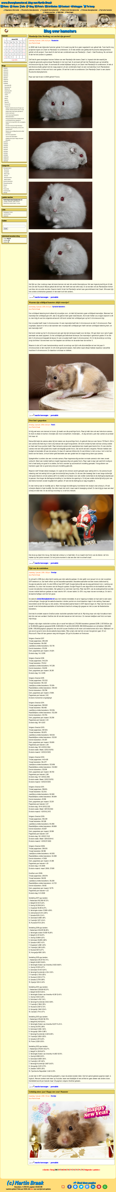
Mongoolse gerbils (7, 183)
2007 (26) (5, 160)
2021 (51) (5, 77)
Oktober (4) (7, 89)
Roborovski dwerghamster (70, 10)
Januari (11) (7, 106)
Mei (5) (6, 98)
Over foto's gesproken (11, 134)
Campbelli (6, 171)
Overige (5, 192)
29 (5, 57)
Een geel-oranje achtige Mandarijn (14, 125)
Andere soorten (50, 12)
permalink (54, 297)
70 (68, 1170)
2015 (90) (5, 145)
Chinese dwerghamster (90, 10)
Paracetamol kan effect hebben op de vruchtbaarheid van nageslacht (15, 119)
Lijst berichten (7, 214)
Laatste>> (96, 1170)
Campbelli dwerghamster (50, 10)
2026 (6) (5, 68)
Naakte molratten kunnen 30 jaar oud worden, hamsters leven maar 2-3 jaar (15, 108)
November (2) (8, 87)
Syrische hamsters (7, 181)
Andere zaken (7, 179)
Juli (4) (6, 94)
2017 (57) (5, 142)
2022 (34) (5, 76)
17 (11, 51)
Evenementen (6, 190)
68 (62, 1170)
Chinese (6, 175)
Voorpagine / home (8, 212)
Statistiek (5, 216)
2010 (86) (5, 155)
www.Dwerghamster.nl (45, 599)
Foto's (4, 187)
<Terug (52, 1170)
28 (24, 54)
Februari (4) (7, 104)
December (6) (8, 85)
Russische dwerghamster (30, 10)
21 (24, 51)
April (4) (6, 100)
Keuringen (69, 12)
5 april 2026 (14, 60)
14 (24, 48)
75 (82, 1170)
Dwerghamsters (7, 168)
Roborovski (6, 173)
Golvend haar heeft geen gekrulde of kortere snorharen (14, 112)
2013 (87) (5, 149)
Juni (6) (6, 96)
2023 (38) (5, 74)
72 (74, 1170)
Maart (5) (7, 102)
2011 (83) (5, 153)
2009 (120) (5, 157)
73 (76, 1170)
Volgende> (88, 1170)
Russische (6, 170)
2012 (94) (5, 151)
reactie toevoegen (39, 297)
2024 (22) (5, 72)
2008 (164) (5, 159)
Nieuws (5, 185)
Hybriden (61, 12)
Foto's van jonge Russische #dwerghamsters (12, 115)
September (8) (8, 91)
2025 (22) (5, 70)
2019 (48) (5, 81)
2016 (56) (5, 143)
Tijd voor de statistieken (11, 136)
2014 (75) (5, 147)
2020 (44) (5, 79)
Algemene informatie (12, 10)
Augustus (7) (7, 92)
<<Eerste (45, 1170)
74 (79, 1170)
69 (65, 1170)
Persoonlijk (6, 189)
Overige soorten (8, 177)
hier (31, 1189)
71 (71, 1170)
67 (59, 1170)
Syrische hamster (106, 10)
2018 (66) (5, 83)
